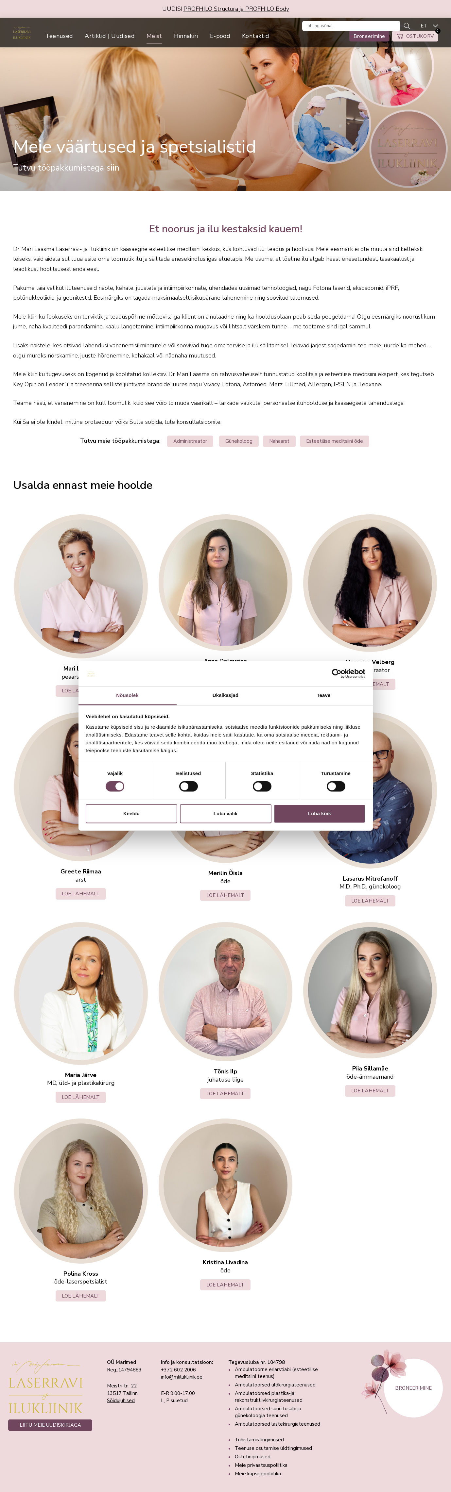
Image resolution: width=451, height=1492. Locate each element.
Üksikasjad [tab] (225, 695)
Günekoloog (238, 441)
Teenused (81, 41)
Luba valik (225, 813)
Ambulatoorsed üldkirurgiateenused (275, 1385)
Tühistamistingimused (259, 1439)
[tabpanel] (225, 104)
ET (424, 28)
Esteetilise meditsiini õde (334, 441)
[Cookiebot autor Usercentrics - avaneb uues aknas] (336, 674)
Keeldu (131, 813)
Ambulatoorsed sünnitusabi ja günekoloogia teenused (268, 1412)
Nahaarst (279, 441)
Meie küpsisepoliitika (258, 1473)
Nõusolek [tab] (127, 695)
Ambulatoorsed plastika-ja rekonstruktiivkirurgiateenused (269, 1396)
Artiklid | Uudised (131, 41)
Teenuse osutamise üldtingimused (273, 1448)
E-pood (242, 41)
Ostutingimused (252, 1456)
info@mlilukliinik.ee (181, 1377)
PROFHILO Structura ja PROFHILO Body (236, 9)
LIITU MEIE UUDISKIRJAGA (50, 1425)
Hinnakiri (208, 41)
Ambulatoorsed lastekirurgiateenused (277, 1424)
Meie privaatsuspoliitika (261, 1465)
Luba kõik (319, 813)
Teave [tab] (324, 695)
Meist (176, 41)
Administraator (190, 441)
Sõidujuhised (121, 1400)
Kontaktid (277, 41)
